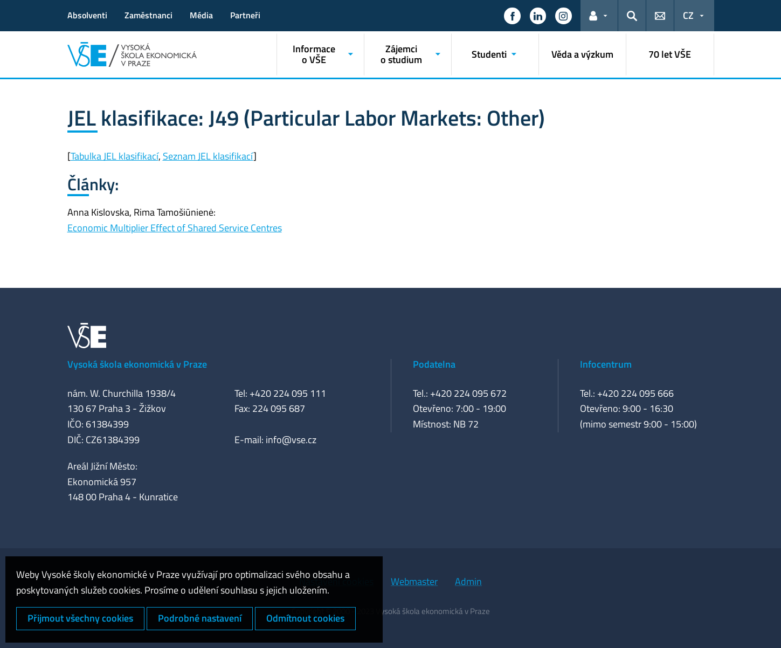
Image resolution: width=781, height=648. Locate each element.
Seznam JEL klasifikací (208, 156)
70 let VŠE (669, 54)
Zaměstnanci (148, 15)
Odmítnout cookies (305, 618)
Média (201, 15)
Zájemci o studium (401, 54)
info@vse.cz (291, 439)
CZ (688, 15)
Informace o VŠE (314, 54)
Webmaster (414, 581)
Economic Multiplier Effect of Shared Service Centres (174, 227)
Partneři (245, 15)
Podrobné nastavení (199, 618)
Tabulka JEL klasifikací (114, 156)
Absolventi (87, 15)
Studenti (489, 54)
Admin (468, 581)
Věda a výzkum (582, 54)
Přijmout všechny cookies (80, 618)
